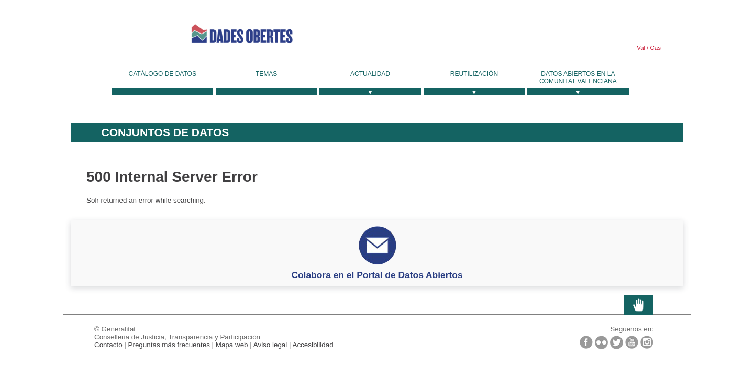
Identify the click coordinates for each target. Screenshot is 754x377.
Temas (266, 73)
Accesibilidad (312, 345)
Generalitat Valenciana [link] (118, 33)
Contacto (108, 345)
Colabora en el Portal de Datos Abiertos (376, 275)
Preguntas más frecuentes (169, 345)
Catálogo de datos (162, 73)
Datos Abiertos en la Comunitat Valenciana (578, 77)
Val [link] (641, 48)
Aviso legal (270, 345)
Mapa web (232, 345)
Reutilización (474, 73)
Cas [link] (654, 48)
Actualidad (370, 73)
